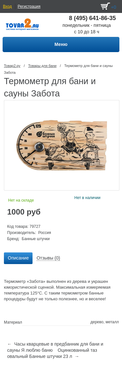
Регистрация (29, 6)
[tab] (18, 258)
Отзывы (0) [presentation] (48, 258)
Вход (7, 6)
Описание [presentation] (18, 258)
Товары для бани (42, 66)
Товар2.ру (12, 66)
